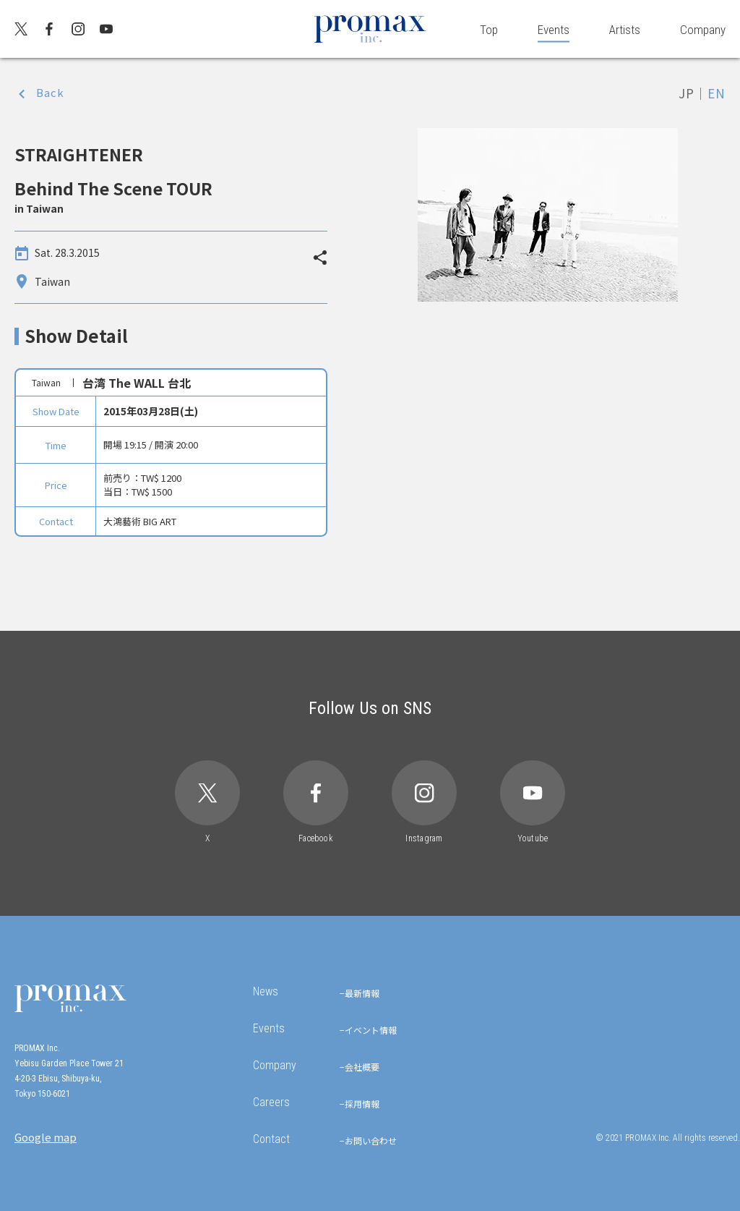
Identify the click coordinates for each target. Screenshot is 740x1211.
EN (716, 93)
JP (686, 93)
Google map (45, 1136)
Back (50, 92)
